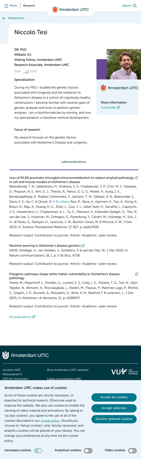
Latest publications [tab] (74, 162)
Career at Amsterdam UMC (64, 379)
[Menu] (10, 6)
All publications (20, 317)
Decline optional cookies (114, 419)
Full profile (108, 108)
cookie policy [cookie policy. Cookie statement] (50, 421)
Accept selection (114, 408)
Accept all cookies (114, 397)
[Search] (130, 6)
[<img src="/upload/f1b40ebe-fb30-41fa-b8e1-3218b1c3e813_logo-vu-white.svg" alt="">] (124, 371)
